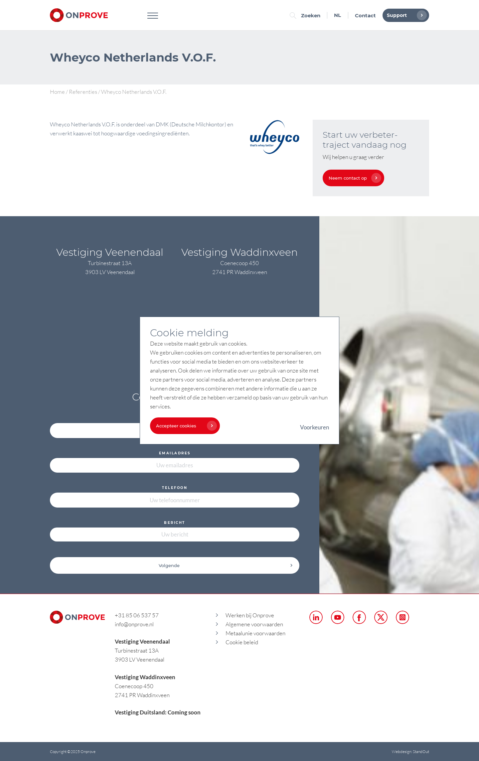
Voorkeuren (314, 427)
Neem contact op (353, 178)
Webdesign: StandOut (410, 751)
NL (337, 15)
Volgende (226, 565)
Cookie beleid (242, 642)
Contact (365, 15)
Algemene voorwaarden (254, 624)
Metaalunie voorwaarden (255, 633)
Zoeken (306, 15)
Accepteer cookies (185, 425)
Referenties (83, 91)
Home (57, 91)
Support (405, 15)
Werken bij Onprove (250, 615)
